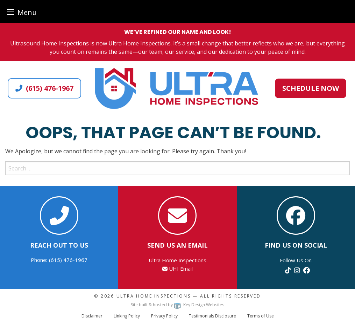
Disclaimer (91, 316)
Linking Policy (127, 316)
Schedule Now (310, 88)
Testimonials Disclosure (212, 316)
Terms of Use (260, 316)
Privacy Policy (164, 316)
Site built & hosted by (177, 305)
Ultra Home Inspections (153, 296)
